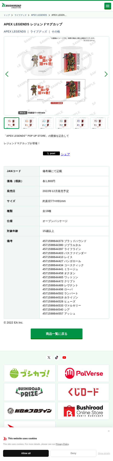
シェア (65, 154)
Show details (104, 453)
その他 (56, 31)
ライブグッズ (20, 15)
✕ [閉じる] (109, 431)
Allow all (26, 453)
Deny (73, 453)
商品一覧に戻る (56, 333)
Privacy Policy (62, 444)
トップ (7, 15)
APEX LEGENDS (39, 15)
